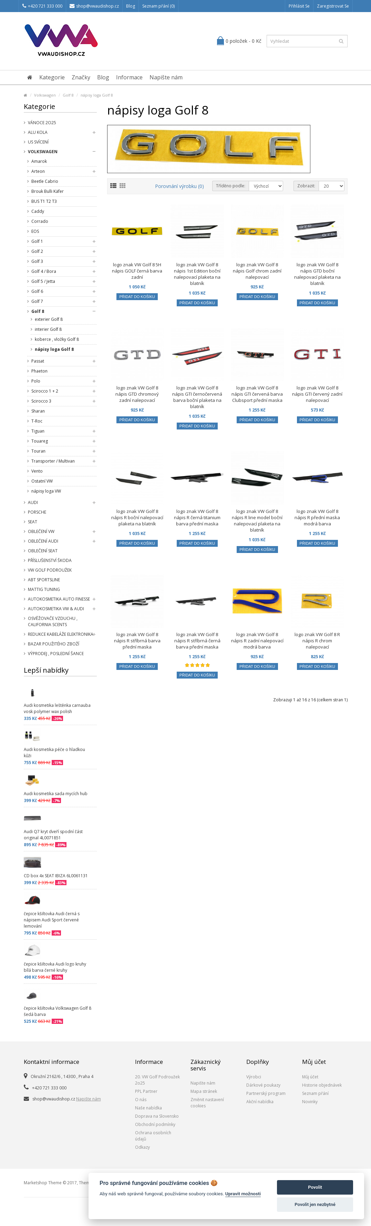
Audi (33, 502)
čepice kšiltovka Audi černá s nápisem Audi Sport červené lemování (52, 920)
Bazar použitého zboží (53, 644)
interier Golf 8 (48, 329)
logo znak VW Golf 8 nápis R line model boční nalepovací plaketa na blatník (257, 520)
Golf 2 (37, 251)
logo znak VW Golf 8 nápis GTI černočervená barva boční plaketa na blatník (197, 397)
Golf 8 (68, 95)
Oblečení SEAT (43, 551)
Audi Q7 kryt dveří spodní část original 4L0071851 (53, 835)
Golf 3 (37, 261)
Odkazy (142, 1147)
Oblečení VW (41, 531)
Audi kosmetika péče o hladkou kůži (54, 753)
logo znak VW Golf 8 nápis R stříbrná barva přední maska (137, 640)
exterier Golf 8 (49, 319)
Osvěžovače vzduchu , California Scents (53, 621)
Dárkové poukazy (263, 1085)
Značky (81, 77)
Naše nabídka (148, 1108)
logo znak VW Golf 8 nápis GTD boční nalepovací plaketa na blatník (317, 273)
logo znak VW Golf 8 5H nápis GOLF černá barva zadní (137, 270)
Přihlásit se (299, 6)
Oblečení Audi (43, 541)
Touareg (39, 441)
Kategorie (52, 77)
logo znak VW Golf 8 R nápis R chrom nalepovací (317, 640)
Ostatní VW (42, 481)
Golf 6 (37, 291)
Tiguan (37, 431)
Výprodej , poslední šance (56, 653)
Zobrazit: (306, 186)
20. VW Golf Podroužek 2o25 (157, 1080)
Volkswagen (45, 95)
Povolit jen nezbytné (315, 1204)
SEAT (32, 522)
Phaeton (39, 371)
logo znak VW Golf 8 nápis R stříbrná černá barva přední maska (197, 640)
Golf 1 (37, 241)
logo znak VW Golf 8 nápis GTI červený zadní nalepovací (317, 394)
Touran (38, 451)
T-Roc (36, 421)
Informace (129, 77)
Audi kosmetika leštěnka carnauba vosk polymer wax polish (57, 708)
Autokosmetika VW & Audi (56, 609)
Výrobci (253, 1077)
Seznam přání (315, 1093)
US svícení (38, 142)
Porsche (37, 512)
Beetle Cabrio (44, 181)
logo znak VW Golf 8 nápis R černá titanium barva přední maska (197, 517)
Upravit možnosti (243, 1193)
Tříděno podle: (230, 186)
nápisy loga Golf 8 (97, 95)
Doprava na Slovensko (157, 1116)
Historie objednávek (322, 1085)
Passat (37, 361)
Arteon (38, 171)
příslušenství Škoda (50, 560)
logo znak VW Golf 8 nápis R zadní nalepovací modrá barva (257, 640)
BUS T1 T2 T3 (44, 201)
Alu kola (38, 132)
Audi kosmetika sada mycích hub (55, 794)
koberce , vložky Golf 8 (57, 339)
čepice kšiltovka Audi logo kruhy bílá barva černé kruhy (55, 967)
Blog (130, 6)
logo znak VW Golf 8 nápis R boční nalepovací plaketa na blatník (137, 517)
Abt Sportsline (44, 580)
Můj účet (310, 1077)
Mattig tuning (44, 589)
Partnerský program (266, 1093)
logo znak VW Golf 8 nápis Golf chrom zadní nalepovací (257, 270)
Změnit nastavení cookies (207, 1103)
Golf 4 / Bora (43, 271)
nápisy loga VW (46, 491)
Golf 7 (37, 301)
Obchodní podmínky (155, 1124)
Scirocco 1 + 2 (44, 391)
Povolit (315, 1187)
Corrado (39, 221)
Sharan (38, 411)
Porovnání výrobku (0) (179, 186)
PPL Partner (146, 1091)
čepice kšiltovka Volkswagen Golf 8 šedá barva (57, 1011)
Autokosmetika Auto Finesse (59, 599)
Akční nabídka (260, 1102)
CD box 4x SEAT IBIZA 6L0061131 (56, 876)
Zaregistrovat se (333, 6)
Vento (37, 471)
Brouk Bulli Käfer (47, 191)
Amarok (39, 161)
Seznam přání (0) (158, 6)
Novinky (310, 1102)
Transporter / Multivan (53, 461)
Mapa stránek (203, 1091)
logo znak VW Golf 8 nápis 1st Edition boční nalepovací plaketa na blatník (197, 273)
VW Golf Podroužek (50, 570)
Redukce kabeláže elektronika (60, 634)
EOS (35, 231)
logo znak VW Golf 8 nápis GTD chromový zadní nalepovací (137, 394)
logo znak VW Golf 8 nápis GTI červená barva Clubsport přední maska (257, 394)
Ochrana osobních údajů (153, 1136)
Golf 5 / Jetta (43, 281)
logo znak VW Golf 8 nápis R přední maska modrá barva (317, 517)
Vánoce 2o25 (42, 123)
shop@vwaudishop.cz (94, 6)
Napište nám (166, 77)
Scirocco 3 (41, 401)
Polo (35, 381)
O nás (140, 1100)
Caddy (37, 211)
